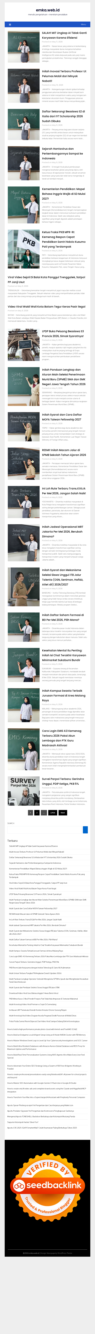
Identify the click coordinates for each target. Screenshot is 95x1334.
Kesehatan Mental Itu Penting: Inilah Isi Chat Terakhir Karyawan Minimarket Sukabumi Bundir (60, 718)
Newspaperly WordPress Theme (59, 1330)
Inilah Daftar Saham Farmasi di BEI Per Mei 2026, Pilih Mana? (60, 673)
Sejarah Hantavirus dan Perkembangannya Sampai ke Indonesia (61, 163)
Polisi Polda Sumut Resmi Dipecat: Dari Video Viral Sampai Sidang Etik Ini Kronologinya (44, 1098)
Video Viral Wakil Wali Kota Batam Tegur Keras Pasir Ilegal (32, 966)
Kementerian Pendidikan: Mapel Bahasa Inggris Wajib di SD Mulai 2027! (63, 203)
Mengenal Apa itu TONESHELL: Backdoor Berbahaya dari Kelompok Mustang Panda (41, 1194)
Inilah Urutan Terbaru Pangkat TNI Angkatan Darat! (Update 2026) (35, 1050)
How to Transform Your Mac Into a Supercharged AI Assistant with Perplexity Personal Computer (46, 1174)
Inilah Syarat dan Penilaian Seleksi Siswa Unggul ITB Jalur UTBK (34, 1065)
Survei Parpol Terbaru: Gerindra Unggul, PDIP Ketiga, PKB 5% (60, 856)
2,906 (52, 890)
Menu (83, 24)
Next (63, 890)
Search (10, 900)
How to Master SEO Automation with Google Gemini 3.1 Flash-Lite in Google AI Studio (41, 1160)
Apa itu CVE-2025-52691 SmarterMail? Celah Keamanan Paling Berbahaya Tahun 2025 (42, 1205)
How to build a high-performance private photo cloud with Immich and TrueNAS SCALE (42, 1106)
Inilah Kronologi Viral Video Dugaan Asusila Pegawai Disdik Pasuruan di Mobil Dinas (42, 1093)
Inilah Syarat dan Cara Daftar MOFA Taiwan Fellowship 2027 (60, 453)
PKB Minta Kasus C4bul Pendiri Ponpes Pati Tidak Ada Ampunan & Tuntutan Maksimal (43, 1076)
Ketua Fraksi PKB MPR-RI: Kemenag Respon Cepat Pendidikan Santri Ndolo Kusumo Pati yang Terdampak (62, 251)
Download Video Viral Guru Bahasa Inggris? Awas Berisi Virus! (33, 1070)
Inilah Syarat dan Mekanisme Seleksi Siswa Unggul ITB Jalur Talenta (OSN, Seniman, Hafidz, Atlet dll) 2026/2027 (63, 628)
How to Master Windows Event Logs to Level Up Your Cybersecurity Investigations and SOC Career (47, 1118)
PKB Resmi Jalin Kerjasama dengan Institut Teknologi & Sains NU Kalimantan (39, 1045)
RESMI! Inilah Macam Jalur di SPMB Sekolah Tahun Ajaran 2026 (63, 493)
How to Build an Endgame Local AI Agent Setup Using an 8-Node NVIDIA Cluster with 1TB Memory (46, 1112)
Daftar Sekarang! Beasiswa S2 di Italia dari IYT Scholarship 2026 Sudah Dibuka (40, 935)
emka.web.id (48, 10)
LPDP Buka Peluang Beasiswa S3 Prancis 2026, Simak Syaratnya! (63, 355)
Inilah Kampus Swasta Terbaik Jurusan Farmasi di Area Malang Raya (64, 763)
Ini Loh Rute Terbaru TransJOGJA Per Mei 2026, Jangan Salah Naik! (63, 537)
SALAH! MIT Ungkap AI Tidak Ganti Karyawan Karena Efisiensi (60, 37)
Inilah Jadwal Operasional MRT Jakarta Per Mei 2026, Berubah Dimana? (63, 580)
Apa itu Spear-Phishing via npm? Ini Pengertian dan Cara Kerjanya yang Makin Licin (40, 1182)
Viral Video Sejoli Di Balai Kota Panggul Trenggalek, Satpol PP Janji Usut (38, 960)
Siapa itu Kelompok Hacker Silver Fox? (22, 1199)
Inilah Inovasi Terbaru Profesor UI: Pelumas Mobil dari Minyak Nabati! (63, 81)
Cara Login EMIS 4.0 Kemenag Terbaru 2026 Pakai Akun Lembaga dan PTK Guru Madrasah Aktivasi (63, 808)
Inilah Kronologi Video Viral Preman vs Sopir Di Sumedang (32, 1081)
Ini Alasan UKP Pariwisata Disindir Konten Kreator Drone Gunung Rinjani (37, 1087)
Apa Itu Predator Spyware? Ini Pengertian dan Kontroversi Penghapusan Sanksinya (40, 1188)
